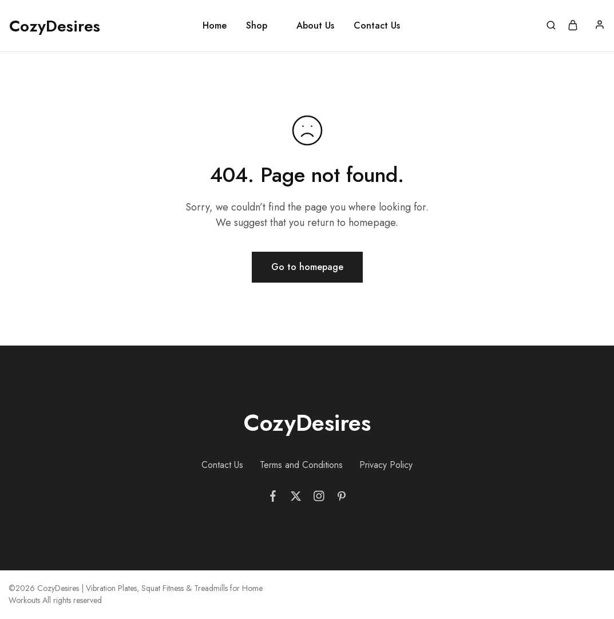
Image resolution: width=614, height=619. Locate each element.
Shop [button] (256, 25)
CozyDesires (307, 422)
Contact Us (377, 25)
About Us (315, 25)
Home (215, 25)
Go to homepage (307, 266)
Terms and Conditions (301, 464)
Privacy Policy (386, 464)
